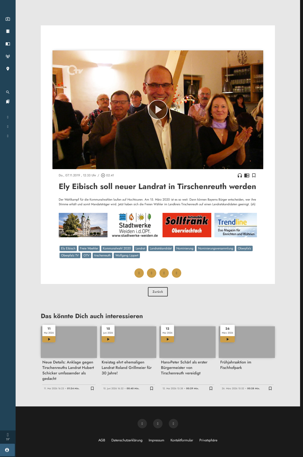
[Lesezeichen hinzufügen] (254, 175)
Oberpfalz (244, 248)
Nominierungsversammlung (215, 248)
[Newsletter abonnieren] (142, 423)
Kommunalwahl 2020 (117, 248)
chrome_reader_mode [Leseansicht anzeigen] (247, 175)
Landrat (140, 248)
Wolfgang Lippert (126, 255)
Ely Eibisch (68, 248)
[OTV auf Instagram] (173, 423)
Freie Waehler (89, 248)
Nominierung (184, 248)
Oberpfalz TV (70, 255)
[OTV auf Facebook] (158, 423)
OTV (87, 255)
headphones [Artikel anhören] (240, 175)
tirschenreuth (102, 255)
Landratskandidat (161, 248)
